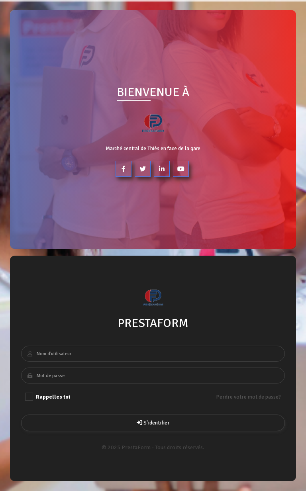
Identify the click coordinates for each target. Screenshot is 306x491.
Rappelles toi (47, 397)
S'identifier (152, 422)
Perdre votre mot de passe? (248, 396)
